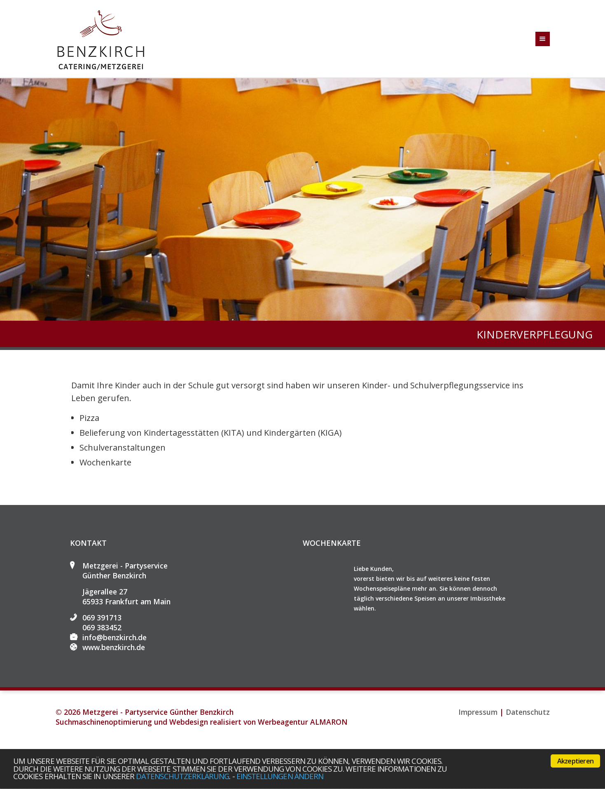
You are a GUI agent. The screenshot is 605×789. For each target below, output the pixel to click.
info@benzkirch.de (114, 637)
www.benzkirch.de (113, 647)
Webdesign (188, 722)
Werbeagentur (283, 722)
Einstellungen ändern (279, 776)
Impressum (478, 712)
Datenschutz (528, 712)
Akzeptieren (575, 761)
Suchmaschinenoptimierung (104, 722)
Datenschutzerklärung (182, 776)
